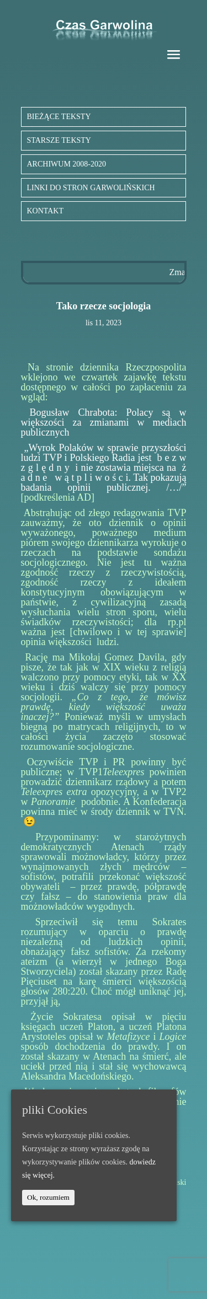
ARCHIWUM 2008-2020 (67, 164)
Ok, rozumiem (48, 1197)
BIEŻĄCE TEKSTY (59, 116)
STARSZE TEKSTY (59, 140)
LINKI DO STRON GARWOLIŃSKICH (91, 188)
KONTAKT (45, 211)
